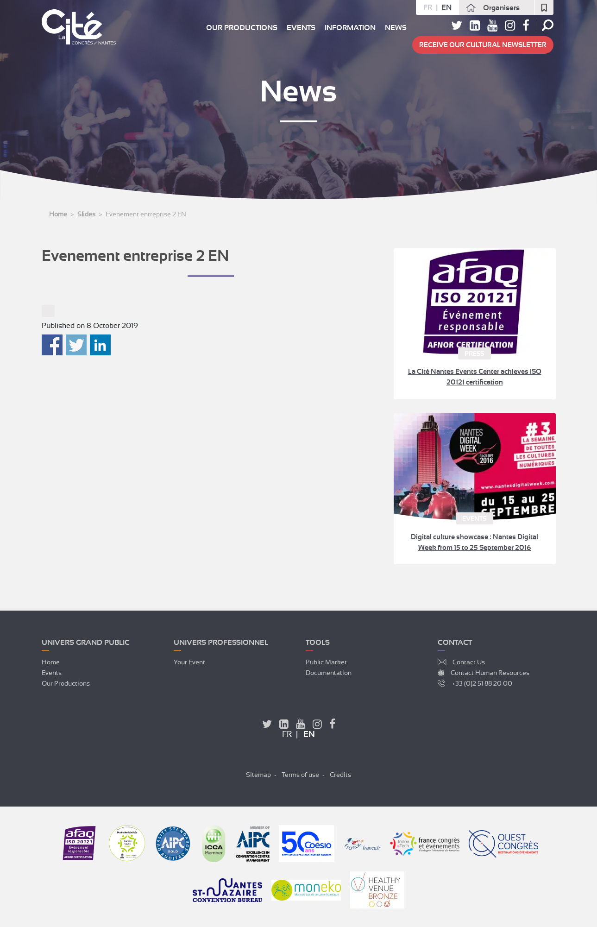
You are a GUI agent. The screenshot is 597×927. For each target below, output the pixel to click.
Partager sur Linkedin (100, 344)
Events (301, 28)
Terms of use (300, 774)
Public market (326, 662)
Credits (340, 774)
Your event (189, 662)
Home (58, 214)
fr (427, 7)
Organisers (501, 8)
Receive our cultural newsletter (483, 45)
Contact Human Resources (490, 672)
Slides (86, 214)
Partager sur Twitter (76, 344)
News (396, 28)
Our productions (241, 28)
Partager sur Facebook (52, 344)
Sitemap (258, 774)
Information (350, 28)
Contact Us (468, 662)
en (446, 7)
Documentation (329, 672)
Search (547, 25)
